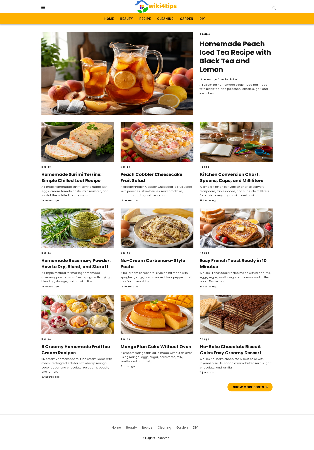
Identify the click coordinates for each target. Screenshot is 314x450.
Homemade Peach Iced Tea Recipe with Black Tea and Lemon (236, 56)
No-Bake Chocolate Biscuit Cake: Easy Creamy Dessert (236, 349)
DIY (202, 19)
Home (109, 19)
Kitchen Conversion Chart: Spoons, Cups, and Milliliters (230, 177)
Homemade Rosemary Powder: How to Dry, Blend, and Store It (75, 263)
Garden (186, 19)
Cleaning (165, 19)
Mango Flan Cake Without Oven (155, 346)
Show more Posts (248, 387)
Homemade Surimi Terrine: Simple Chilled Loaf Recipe (70, 177)
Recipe (145, 19)
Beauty (126, 19)
